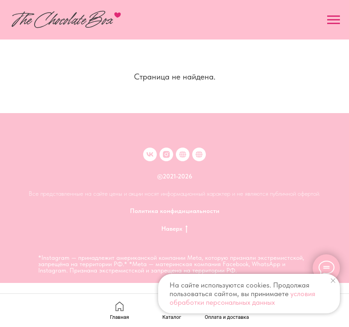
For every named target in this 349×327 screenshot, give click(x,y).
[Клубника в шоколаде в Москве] (182, 154)
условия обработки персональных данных (242, 298)
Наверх (174, 229)
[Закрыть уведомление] (333, 280)
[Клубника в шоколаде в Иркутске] (199, 154)
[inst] (166, 154)
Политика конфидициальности (174, 210)
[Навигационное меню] (333, 20)
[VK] (150, 154)
